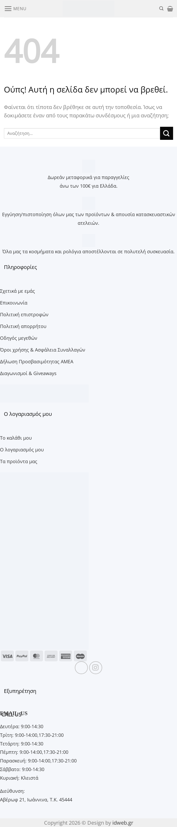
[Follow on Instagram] (95, 667)
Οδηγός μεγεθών (18, 338)
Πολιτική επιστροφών (24, 314)
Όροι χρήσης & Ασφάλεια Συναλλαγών (42, 349)
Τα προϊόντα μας (18, 461)
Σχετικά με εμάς (17, 291)
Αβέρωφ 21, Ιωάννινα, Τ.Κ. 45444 (36, 799)
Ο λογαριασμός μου (22, 449)
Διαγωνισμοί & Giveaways (28, 373)
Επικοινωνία (13, 302)
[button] (15, 8)
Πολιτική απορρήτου (23, 326)
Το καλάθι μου (16, 437)
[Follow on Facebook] (81, 667)
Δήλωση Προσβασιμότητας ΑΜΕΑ (36, 361)
